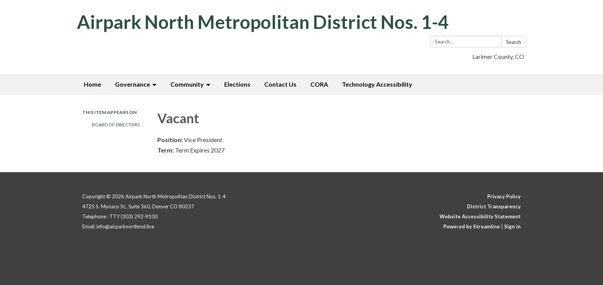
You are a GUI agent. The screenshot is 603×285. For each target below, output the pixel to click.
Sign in (512, 226)
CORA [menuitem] (319, 84)
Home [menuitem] (92, 84)
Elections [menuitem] (237, 84)
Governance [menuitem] (132, 84)
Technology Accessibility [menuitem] (377, 84)
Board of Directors (116, 124)
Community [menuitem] (187, 84)
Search (513, 42)
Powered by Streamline (471, 226)
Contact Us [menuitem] (280, 84)
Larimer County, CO (498, 56)
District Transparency (494, 206)
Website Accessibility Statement (480, 216)
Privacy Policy (504, 196)
